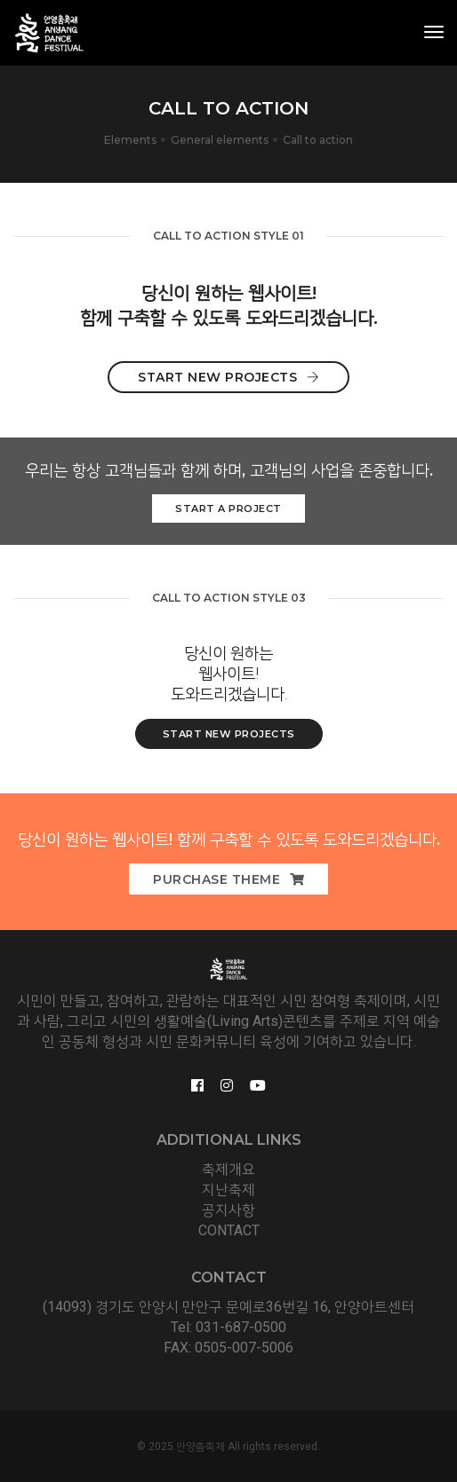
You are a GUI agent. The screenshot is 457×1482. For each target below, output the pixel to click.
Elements (130, 139)
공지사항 (228, 1210)
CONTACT (229, 1230)
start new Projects (229, 734)
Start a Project (228, 508)
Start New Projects (228, 377)
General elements (220, 139)
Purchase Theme (228, 879)
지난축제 (228, 1189)
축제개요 (228, 1169)
